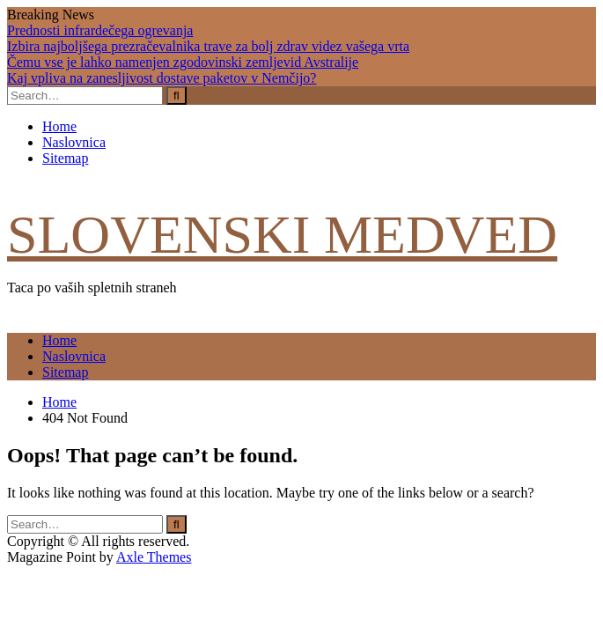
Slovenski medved (282, 234)
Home (59, 126)
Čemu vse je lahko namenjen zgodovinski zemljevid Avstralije (182, 62)
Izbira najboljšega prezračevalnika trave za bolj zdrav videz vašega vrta (208, 46)
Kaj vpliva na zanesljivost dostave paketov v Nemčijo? (161, 77)
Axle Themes (153, 556)
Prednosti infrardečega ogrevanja (100, 30)
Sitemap (65, 158)
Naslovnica (74, 142)
